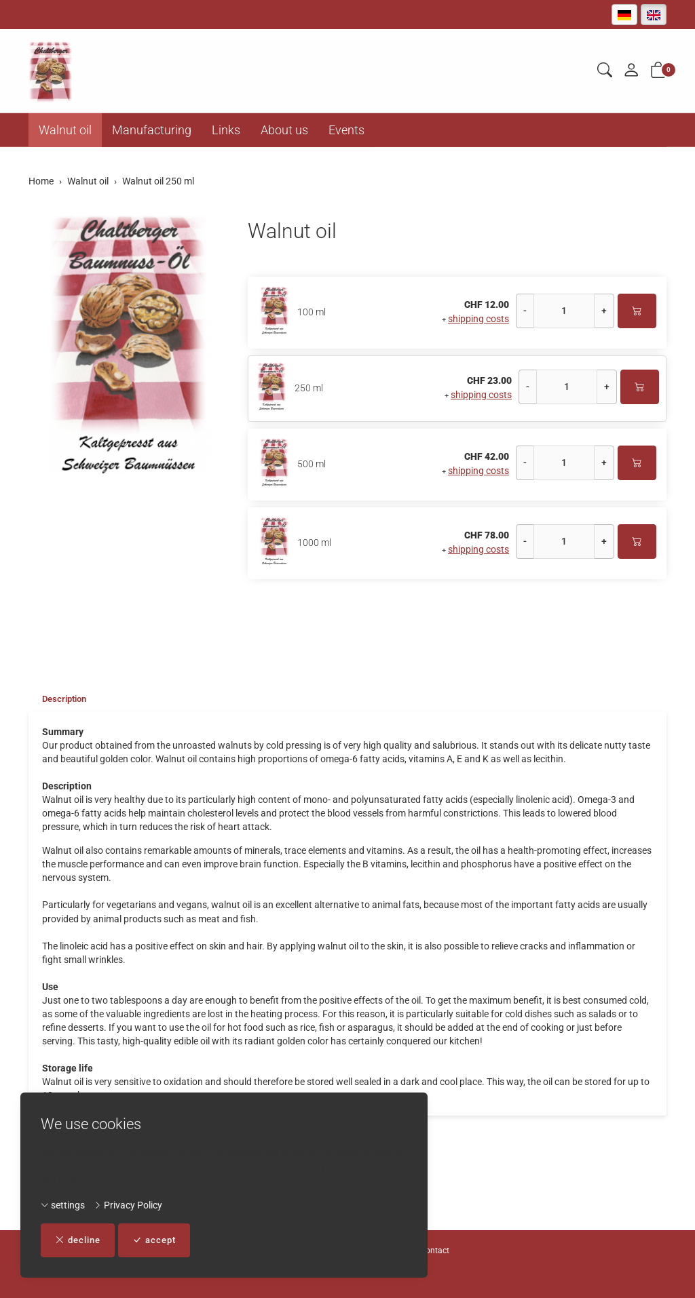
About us (284, 130)
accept (160, 1240)
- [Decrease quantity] (525, 310)
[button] (604, 70)
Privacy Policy (128, 1204)
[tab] (60, 699)
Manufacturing (151, 130)
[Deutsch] (624, 14)
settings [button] (63, 1204)
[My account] (631, 71)
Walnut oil (65, 130)
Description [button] (67, 699)
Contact (434, 1250)
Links (226, 130)
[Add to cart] (637, 311)
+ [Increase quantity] (604, 310)
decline (80, 1240)
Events (346, 130)
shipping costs (478, 318)
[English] (653, 14)
